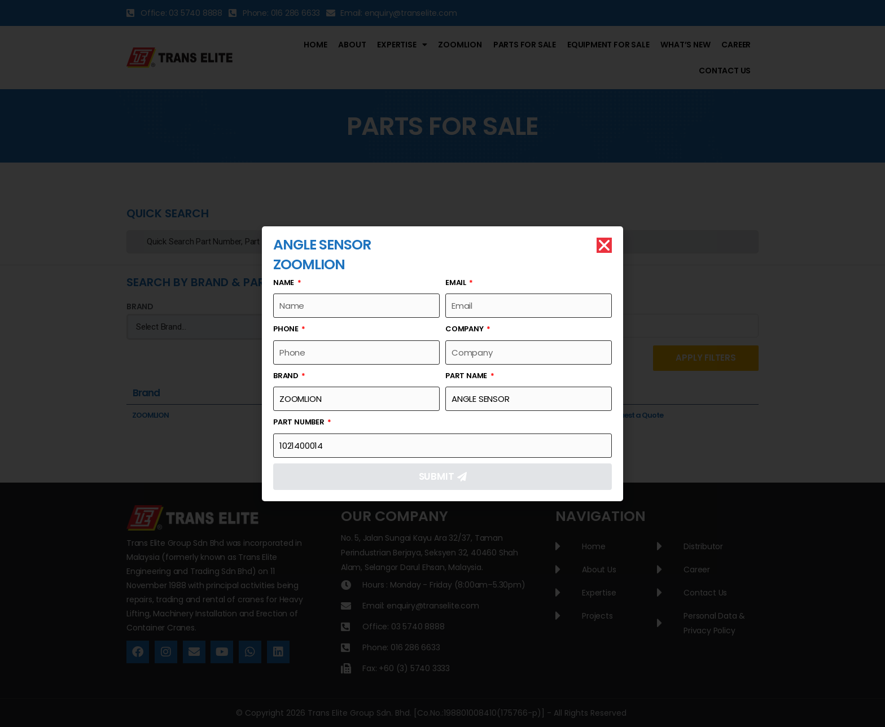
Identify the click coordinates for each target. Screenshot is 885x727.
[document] (442, 363)
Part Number (299, 422)
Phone (286, 328)
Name (284, 282)
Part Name (467, 375)
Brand (286, 375)
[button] (604, 245)
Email (456, 282)
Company (465, 328)
